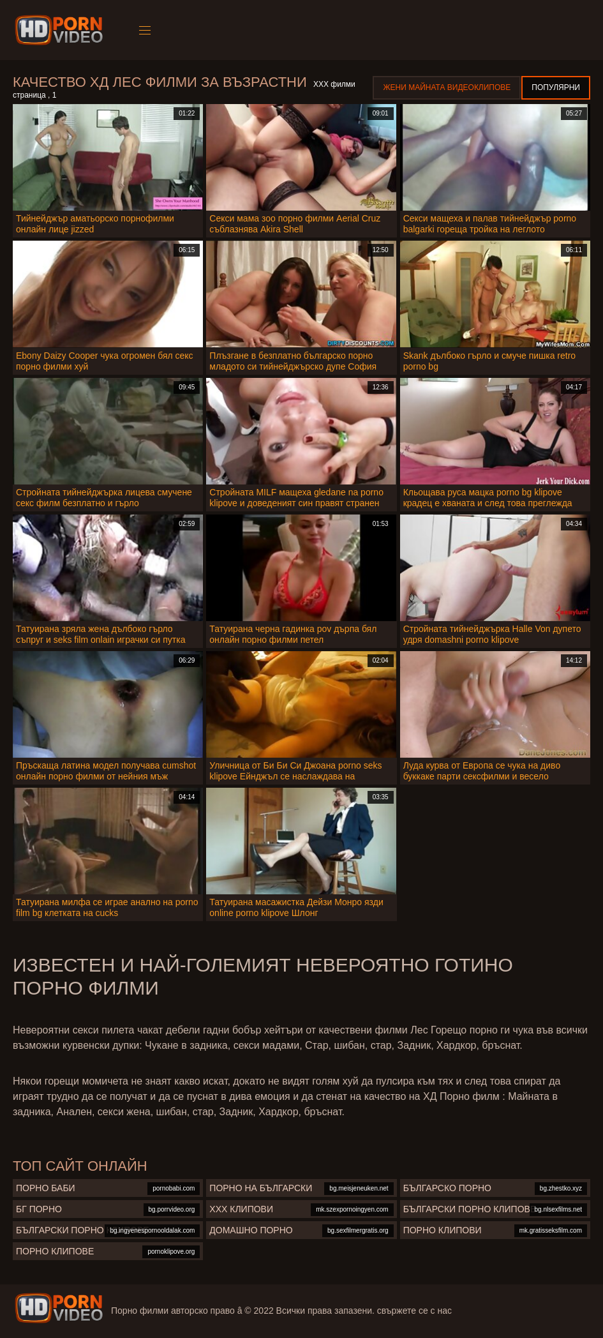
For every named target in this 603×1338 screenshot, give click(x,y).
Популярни (556, 87)
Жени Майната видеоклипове (446, 87)
